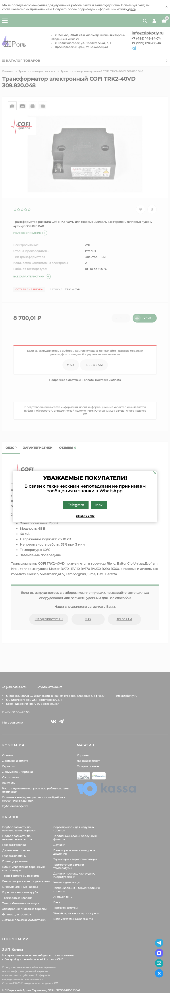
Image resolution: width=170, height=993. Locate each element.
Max (98, 505)
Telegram (76, 505)
